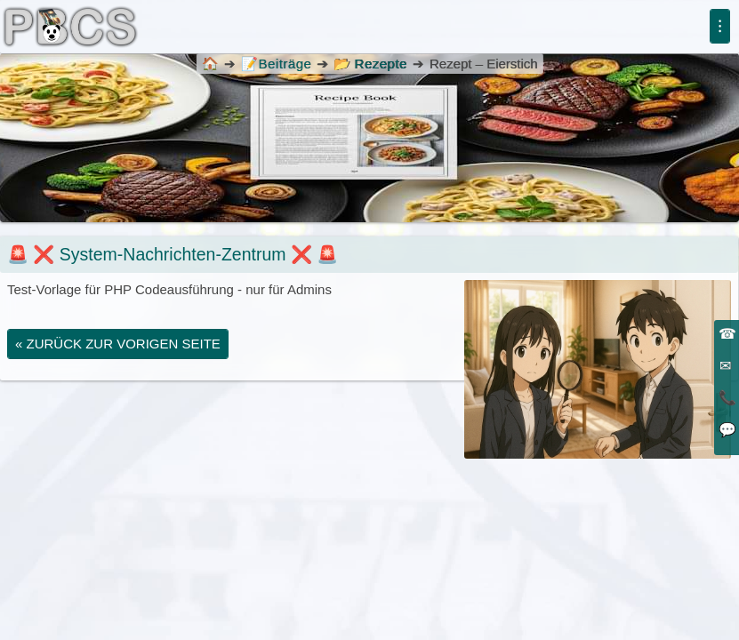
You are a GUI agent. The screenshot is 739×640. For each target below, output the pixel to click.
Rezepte (380, 63)
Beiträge (276, 63)
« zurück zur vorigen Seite (118, 343)
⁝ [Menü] (720, 26)
